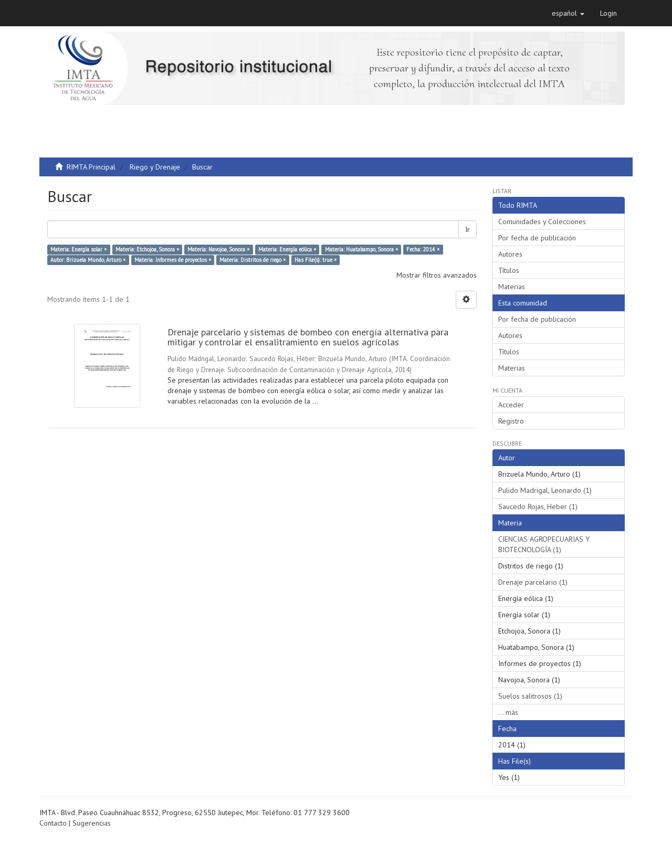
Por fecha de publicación (537, 237)
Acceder (511, 404)
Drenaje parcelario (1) (533, 582)
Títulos (508, 270)
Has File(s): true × (316, 259)
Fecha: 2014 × (422, 249)
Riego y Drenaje (155, 167)
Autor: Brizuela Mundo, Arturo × (87, 259)
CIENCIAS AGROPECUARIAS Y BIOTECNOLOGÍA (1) (544, 544)
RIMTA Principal (91, 167)
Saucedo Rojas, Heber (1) (538, 506)
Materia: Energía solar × (78, 249)
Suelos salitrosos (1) (530, 696)
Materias (511, 286)
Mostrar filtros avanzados (436, 275)
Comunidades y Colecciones (542, 221)
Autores (510, 254)
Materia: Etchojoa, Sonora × (147, 249)
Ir (467, 229)
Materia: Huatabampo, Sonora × (361, 249)
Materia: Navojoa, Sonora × (218, 249)
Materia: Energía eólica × (287, 249)
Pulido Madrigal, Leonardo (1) (545, 490)
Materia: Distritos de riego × (252, 259)
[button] (568, 13)
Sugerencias (91, 823)
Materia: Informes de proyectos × (172, 259)
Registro (511, 421)
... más (508, 712)
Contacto (53, 823)
